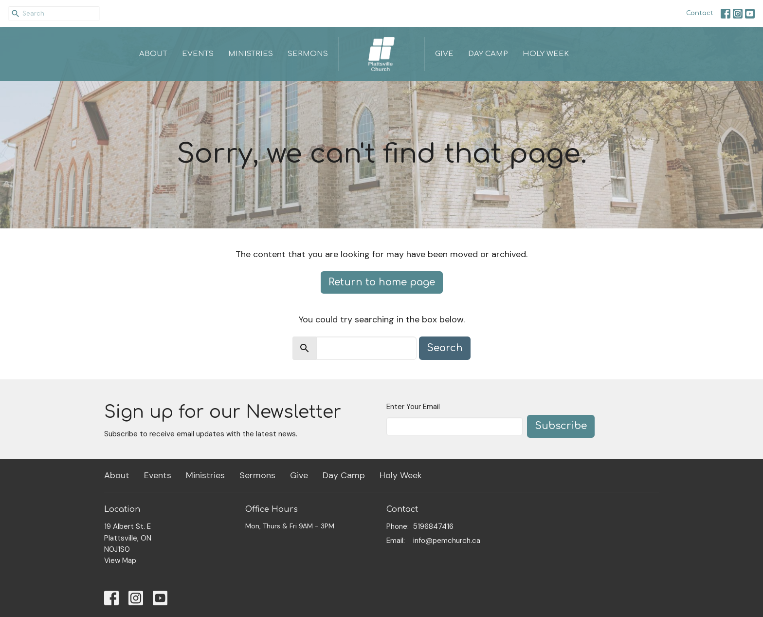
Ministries (250, 54)
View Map (120, 560)
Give (444, 54)
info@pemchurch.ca (446, 540)
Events (198, 54)
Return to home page (381, 282)
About (153, 54)
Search (445, 348)
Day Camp (488, 54)
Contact (699, 13)
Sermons (308, 54)
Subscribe (561, 425)
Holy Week (546, 54)
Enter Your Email (413, 406)
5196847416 (433, 526)
